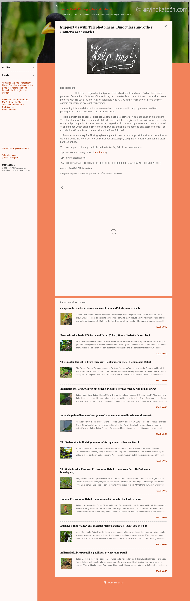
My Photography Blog (12, 102)
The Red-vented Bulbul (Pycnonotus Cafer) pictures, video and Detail (99, 453)
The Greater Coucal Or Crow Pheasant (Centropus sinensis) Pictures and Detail (105, 373)
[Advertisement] (113, 283)
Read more (161, 338)
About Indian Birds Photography (16, 83)
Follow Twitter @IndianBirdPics (15, 148)
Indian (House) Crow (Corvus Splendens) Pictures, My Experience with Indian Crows (108, 400)
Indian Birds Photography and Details (86, 9)
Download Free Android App (15, 99)
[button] (165, 38)
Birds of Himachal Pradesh (121, 23)
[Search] (170, 7)
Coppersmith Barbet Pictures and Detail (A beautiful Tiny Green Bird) (100, 319)
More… (144, 23)
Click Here (100, 163)
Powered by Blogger (113, 594)
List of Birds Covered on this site (17, 85)
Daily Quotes (8, 107)
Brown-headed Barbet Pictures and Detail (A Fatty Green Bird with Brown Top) (105, 346)
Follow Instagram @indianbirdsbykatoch (11, 156)
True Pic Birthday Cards (13, 104)
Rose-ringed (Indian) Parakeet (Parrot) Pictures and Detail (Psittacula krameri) (105, 426)
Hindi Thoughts (9, 109)
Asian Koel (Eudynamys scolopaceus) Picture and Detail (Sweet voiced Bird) (103, 537)
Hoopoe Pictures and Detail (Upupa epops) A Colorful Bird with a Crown (101, 510)
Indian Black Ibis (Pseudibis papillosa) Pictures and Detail (93, 564)
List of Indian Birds (90, 23)
